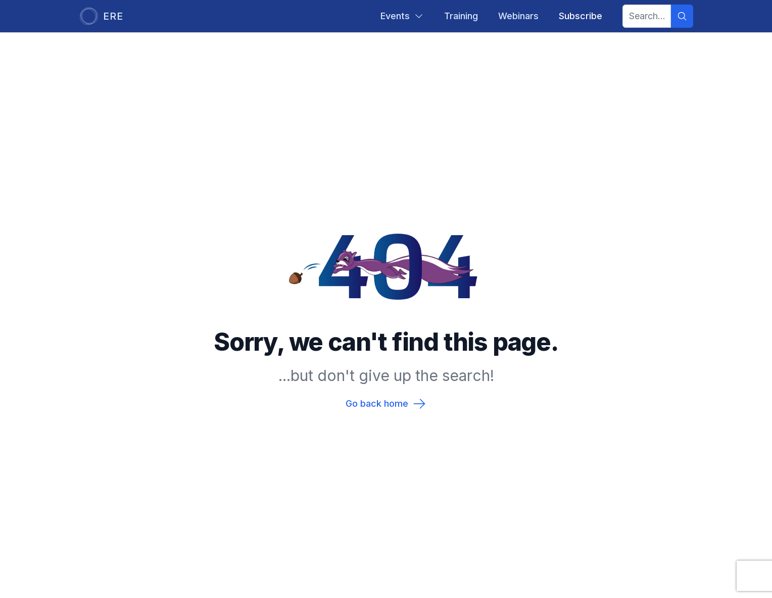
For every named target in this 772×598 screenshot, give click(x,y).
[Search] (682, 16)
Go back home (386, 404)
